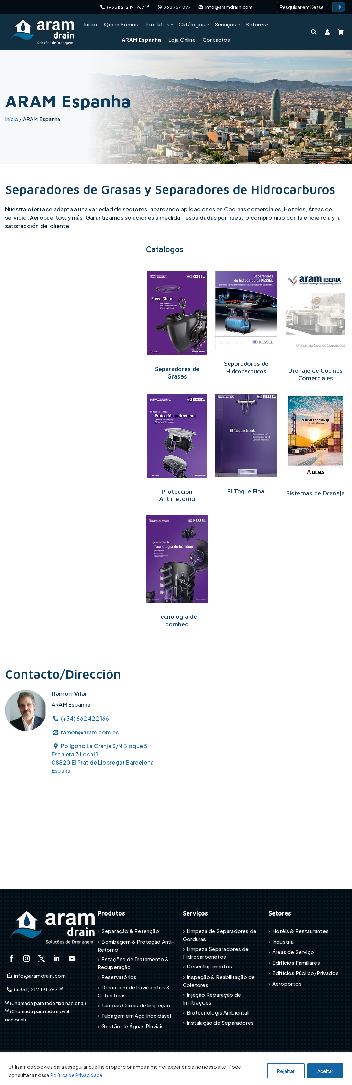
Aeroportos (287, 983)
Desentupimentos (209, 966)
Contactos (216, 39)
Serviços (225, 24)
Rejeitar (286, 1071)
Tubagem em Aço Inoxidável (136, 1015)
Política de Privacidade (76, 1075)
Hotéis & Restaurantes (300, 931)
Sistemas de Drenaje (315, 493)
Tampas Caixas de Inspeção (135, 1005)
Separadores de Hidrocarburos (246, 367)
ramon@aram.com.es (85, 732)
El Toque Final (246, 491)
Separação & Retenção (130, 931)
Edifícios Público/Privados (305, 972)
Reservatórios (119, 977)
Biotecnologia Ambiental (218, 1012)
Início (90, 24)
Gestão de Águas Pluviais (132, 1026)
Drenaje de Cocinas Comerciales (315, 374)
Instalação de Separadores (220, 1022)
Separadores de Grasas (177, 372)
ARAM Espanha (141, 39)
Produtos (157, 24)
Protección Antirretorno (177, 495)
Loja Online (182, 39)
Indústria (283, 941)
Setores (255, 24)
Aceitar (325, 1071)
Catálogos (192, 24)
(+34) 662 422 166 (80, 718)
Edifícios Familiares (296, 962)
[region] (176, 1068)
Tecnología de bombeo (177, 620)
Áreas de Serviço (293, 952)
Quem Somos (121, 24)
